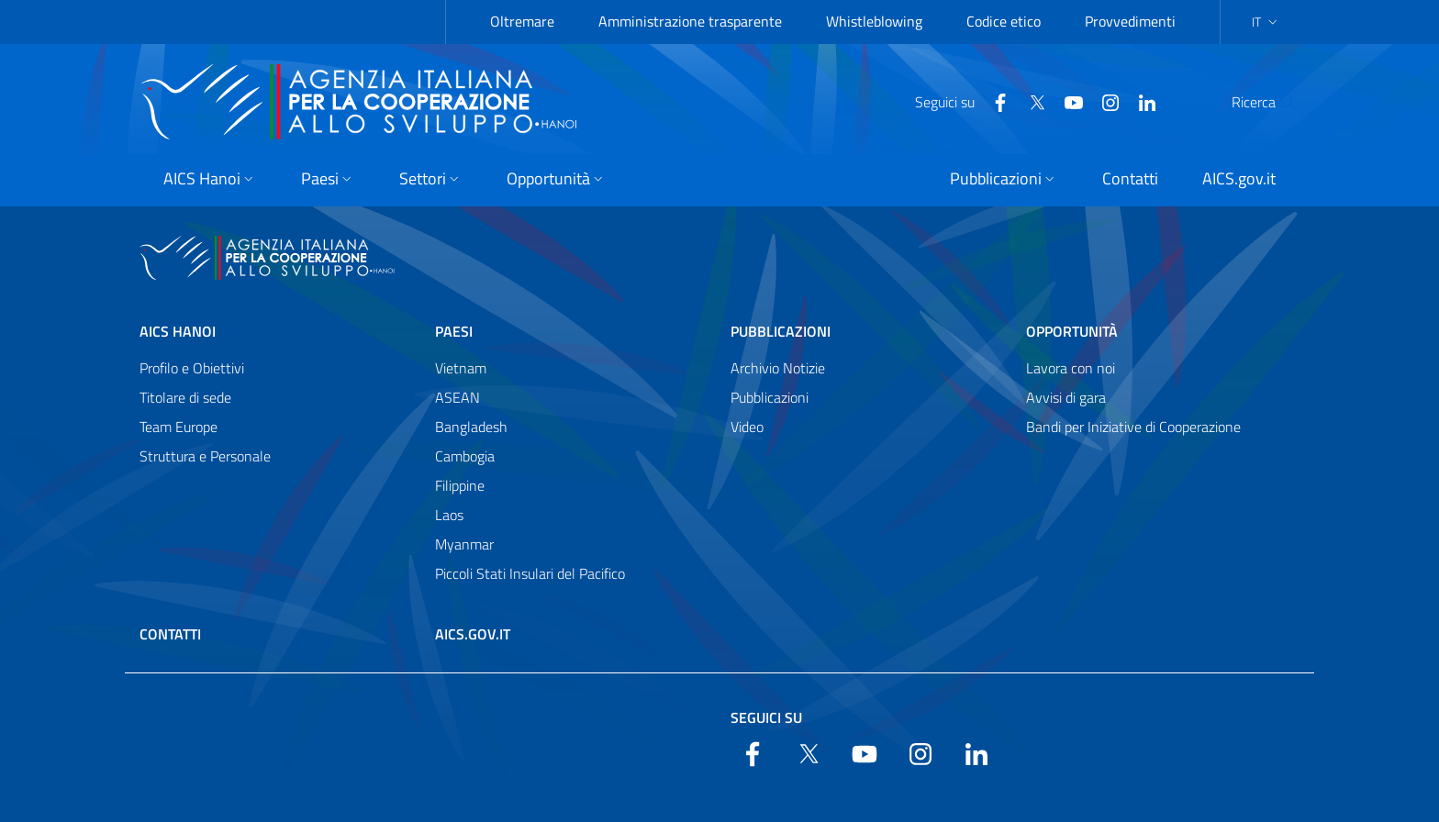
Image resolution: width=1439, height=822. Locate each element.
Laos (449, 515)
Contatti (170, 634)
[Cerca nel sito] (1276, 102)
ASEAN (457, 397)
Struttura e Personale (205, 456)
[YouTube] (1029, 101)
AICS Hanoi (177, 331)
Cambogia (465, 456)
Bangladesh (471, 427)
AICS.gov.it (472, 634)
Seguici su (766, 717)
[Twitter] (993, 101)
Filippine (460, 485)
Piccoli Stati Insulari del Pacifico (530, 573)
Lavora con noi (1070, 368)
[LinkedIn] (1103, 101)
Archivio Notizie (778, 368)
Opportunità (1072, 331)
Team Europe (178, 427)
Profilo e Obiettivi (191, 368)
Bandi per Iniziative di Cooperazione (1133, 427)
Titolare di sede (185, 397)
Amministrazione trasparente (690, 21)
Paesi (454, 331)
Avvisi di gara (1066, 397)
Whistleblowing (874, 21)
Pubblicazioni (781, 331)
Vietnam (460, 368)
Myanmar (464, 544)
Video (747, 427)
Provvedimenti (1130, 21)
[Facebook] (956, 101)
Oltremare (522, 21)
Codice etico (1003, 21)
